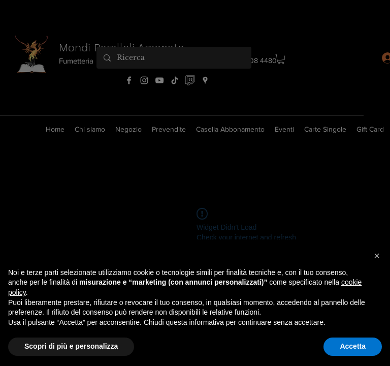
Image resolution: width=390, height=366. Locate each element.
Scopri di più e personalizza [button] (71, 346)
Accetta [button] (353, 346)
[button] (377, 256)
